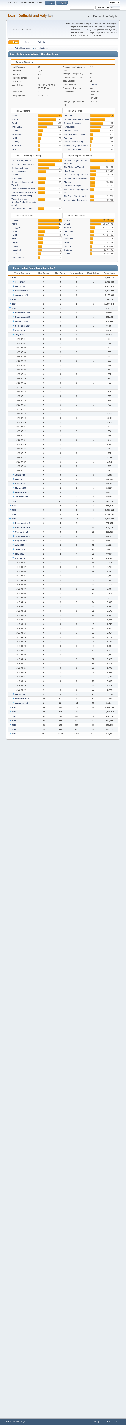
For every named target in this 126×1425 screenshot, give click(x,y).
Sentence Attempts (19, 168)
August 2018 (21, 541)
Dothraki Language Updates (76, 119)
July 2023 (19, 334)
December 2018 (22, 523)
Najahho (15, 130)
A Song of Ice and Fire (74, 149)
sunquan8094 (17, 257)
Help (96, 1422)
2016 (14, 712)
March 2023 (20, 488)
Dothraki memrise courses (23, 189)
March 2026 (20, 286)
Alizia (13, 149)
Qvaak (14, 123)
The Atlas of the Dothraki (22, 209)
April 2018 (20, 558)
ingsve (14, 116)
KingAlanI (15, 242)
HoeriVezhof (16, 145)
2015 (14, 716)
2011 (14, 734)
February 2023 (22, 492)
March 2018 (20, 694)
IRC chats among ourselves (23, 164)
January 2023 (21, 497)
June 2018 (20, 549)
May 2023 (19, 479)
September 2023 (22, 326)
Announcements (71, 130)
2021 (14, 505)
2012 (14, 729)
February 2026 (22, 291)
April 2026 (20, 282)
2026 (14, 277)
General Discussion (72, 123)
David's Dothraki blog (73, 142)
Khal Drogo (16, 178)
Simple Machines (26, 1422)
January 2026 (21, 295)
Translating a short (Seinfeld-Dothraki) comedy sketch (23, 202)
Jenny (66, 235)
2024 (14, 304)
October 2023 (21, 321)
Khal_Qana (16, 127)
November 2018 (22, 527)
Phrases (67, 182)
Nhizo (14, 254)
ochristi (67, 254)
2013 (14, 725)
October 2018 (21, 532)
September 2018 (22, 536)
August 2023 (21, 330)
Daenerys (15, 142)
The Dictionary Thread (21, 160)
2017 (14, 707)
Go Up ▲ (116, 1422)
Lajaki (14, 138)
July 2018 (19, 545)
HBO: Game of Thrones (74, 134)
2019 (14, 514)
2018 (14, 519)
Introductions (69, 127)
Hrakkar (15, 119)
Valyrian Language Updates (76, 145)
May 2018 (19, 554)
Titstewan (15, 246)
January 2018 (21, 703)
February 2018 (22, 699)
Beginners (68, 116)
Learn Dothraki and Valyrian (30, 15)
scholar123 (94, 84)
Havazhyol (16, 134)
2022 (14, 501)
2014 (14, 720)
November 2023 (22, 317)
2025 (14, 299)
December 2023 (22, 313)
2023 (14, 308)
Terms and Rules (105, 1422)
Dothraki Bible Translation (75, 200)
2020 (14, 510)
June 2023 (20, 475)
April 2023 (20, 484)
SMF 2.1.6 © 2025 (13, 1422)
